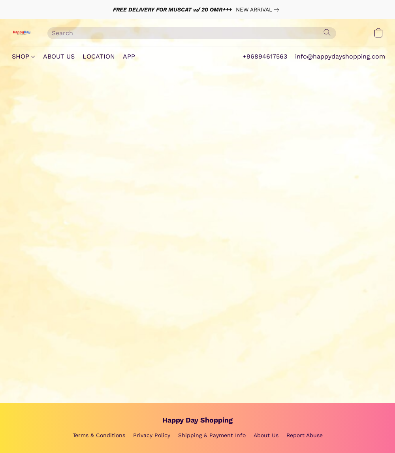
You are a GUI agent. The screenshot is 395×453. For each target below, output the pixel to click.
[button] (22, 33)
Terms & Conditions (99, 435)
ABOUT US (59, 56)
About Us (266, 435)
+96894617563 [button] (265, 56)
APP (129, 56)
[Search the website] (327, 32)
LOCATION (99, 56)
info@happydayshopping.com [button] (340, 56)
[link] (259, 9)
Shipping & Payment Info (212, 435)
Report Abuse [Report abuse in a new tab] (304, 435)
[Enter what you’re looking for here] (191, 33)
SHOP (23, 56)
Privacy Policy (151, 435)
